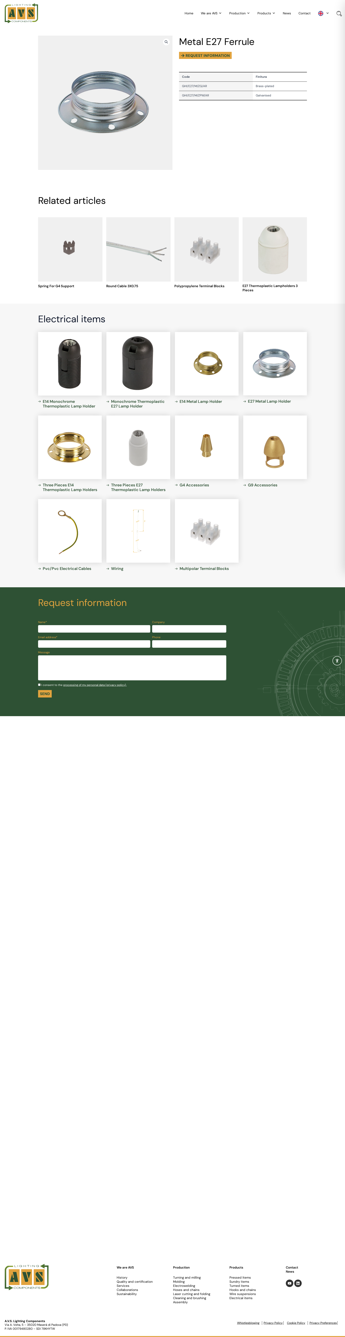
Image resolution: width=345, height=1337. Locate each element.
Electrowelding (184, 1286)
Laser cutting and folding (191, 1294)
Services (123, 1286)
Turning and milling (187, 1277)
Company (158, 624)
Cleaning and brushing (189, 1298)
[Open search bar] (338, 14)
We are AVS (211, 13)
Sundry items (239, 1282)
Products (266, 13)
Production (239, 13)
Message (44, 654)
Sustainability (127, 1294)
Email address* (47, 639)
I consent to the (84, 686)
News (287, 13)
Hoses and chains (186, 1290)
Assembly (180, 1302)
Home (189, 13)
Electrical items (241, 1298)
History (122, 1277)
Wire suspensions (242, 1294)
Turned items (239, 1286)
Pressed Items (240, 1277)
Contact (305, 13)
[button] (166, 42)
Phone (156, 639)
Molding (179, 1282)
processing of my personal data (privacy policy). (95, 686)
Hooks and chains (242, 1290)
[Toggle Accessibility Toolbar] (337, 661)
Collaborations (127, 1290)
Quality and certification (135, 1282)
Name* (42, 624)
